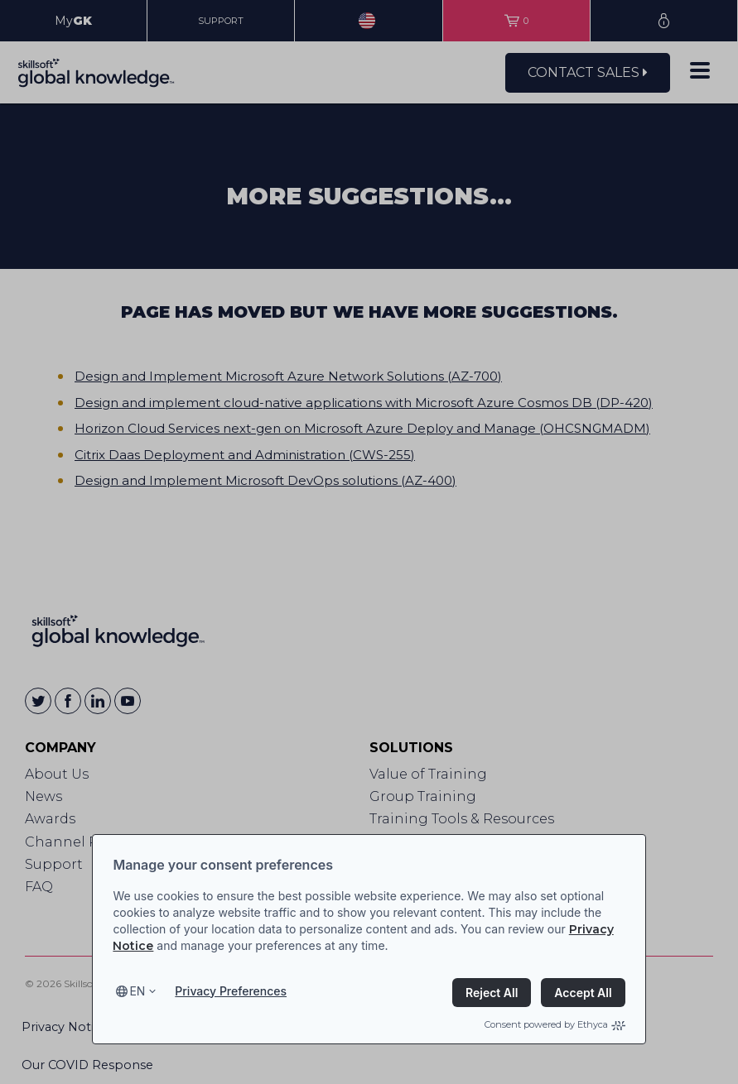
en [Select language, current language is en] (137, 991)
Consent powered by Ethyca (555, 1024)
